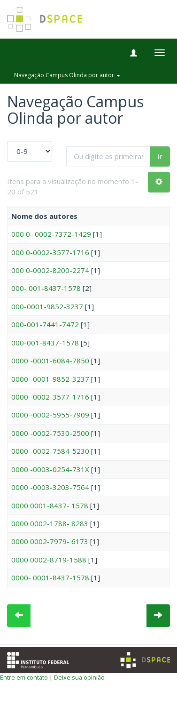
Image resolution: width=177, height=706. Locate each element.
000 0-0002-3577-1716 (50, 252)
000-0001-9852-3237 (47, 306)
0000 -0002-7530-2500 (50, 433)
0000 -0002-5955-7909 (50, 414)
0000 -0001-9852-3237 (50, 379)
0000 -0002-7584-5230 (50, 451)
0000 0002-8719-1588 (48, 559)
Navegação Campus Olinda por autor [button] (67, 75)
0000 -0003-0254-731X (50, 469)
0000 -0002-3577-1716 (50, 396)
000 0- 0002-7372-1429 (51, 234)
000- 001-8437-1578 (46, 288)
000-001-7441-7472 (45, 324)
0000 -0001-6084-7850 (50, 360)
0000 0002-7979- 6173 (49, 541)
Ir (159, 156)
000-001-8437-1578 (45, 342)
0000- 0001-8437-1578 (50, 577)
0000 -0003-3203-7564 (50, 487)
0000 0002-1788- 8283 (49, 523)
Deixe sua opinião (79, 677)
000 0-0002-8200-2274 (50, 270)
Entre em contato (24, 677)
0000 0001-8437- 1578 (49, 505)
